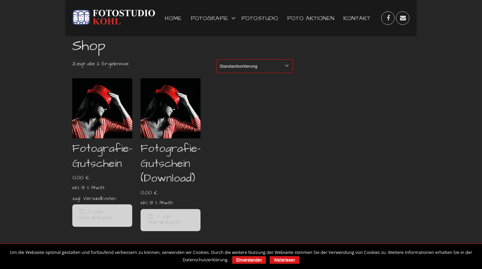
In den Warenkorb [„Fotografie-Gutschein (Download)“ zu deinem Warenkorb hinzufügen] (163, 220)
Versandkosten (99, 198)
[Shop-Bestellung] (255, 66)
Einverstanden (249, 260)
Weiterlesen (284, 260)
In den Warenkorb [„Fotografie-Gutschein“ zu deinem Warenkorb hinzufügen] (95, 215)
